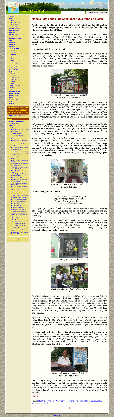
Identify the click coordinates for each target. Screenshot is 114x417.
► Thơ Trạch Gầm (15, 190)
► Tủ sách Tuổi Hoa (16, 205)
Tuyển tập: (13, 67)
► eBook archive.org (16, 149)
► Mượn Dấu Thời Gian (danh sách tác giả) (20, 161)
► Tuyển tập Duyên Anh (17, 207)
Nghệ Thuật (12, 42)
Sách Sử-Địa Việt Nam (15, 38)
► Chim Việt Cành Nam (17, 135)
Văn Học (13, 83)
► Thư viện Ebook (15, 191)
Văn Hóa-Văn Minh (14, 93)
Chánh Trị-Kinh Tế (14, 30)
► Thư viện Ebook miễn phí (18, 193)
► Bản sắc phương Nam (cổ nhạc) (19, 129)
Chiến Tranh (12, 32)
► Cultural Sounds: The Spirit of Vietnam (19, 141)
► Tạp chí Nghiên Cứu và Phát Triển (19, 187)
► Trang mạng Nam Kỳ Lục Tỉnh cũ (16, 115)
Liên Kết (11, 127)
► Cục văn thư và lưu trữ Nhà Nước (18, 137)
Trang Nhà (11, 16)
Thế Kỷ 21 (13, 81)
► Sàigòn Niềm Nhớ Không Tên (19, 179)
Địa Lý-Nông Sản (13, 34)
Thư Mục (11, 101)
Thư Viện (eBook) (13, 123)
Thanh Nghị (14, 79)
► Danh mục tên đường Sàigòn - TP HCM (19, 144)
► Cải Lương (14, 24)
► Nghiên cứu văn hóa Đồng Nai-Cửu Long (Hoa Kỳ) (19, 164)
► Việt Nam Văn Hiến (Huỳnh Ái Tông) (19, 229)
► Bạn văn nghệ (15, 131)
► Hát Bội (13, 20)
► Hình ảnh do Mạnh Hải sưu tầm (19, 151)
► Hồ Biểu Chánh (15, 155)
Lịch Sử (11, 36)
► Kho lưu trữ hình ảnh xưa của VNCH (19, 157)
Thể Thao (11, 87)
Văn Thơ (11, 97)
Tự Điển (11, 89)
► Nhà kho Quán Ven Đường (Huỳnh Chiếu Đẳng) (18, 174)
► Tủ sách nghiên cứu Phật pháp (19, 199)
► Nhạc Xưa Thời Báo (16, 177)
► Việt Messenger (15, 220)
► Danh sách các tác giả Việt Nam (19, 147)
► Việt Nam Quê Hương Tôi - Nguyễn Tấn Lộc (18, 226)
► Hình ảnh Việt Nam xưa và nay (19, 153)
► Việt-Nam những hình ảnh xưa (19, 221)
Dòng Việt (13, 75)
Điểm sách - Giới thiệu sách (16, 121)
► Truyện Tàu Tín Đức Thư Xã (18, 197)
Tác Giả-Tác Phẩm (14, 48)
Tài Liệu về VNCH (13, 70)
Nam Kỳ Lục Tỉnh (32, 11)
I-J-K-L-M (13, 54)
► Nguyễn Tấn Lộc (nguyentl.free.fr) (16, 171)
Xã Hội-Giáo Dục (13, 99)
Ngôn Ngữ (11, 46)
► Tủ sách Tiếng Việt (16, 203)
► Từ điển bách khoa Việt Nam (19, 211)
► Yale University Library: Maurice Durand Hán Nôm (19, 233)
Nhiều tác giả (14, 65)
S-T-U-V (13, 60)
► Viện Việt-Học (15, 218)
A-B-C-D (13, 50)
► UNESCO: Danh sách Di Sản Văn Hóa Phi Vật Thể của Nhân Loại (19, 215)
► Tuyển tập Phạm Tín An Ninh (19, 209)
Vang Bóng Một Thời (14, 91)
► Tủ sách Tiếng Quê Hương (18, 201)
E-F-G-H (13, 52)
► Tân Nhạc (14, 26)
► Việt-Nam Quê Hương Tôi (18, 223)
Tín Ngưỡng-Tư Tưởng (15, 85)
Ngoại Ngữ (12, 44)
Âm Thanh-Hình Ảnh (14, 28)
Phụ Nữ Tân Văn (15, 77)
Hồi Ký (10, 40)
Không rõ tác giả (15, 64)
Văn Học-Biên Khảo (14, 95)
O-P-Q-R (13, 58)
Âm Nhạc (11, 18)
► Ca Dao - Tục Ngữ (16, 133)
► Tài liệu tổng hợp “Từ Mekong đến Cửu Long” (19, 184)
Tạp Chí (11, 72)
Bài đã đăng (12, 103)
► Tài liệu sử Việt (15, 181)
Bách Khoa (13, 74)
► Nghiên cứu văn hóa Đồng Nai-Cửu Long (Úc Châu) (19, 168)
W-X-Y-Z (13, 62)
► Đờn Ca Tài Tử (15, 22)
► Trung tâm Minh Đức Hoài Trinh (19, 195)
